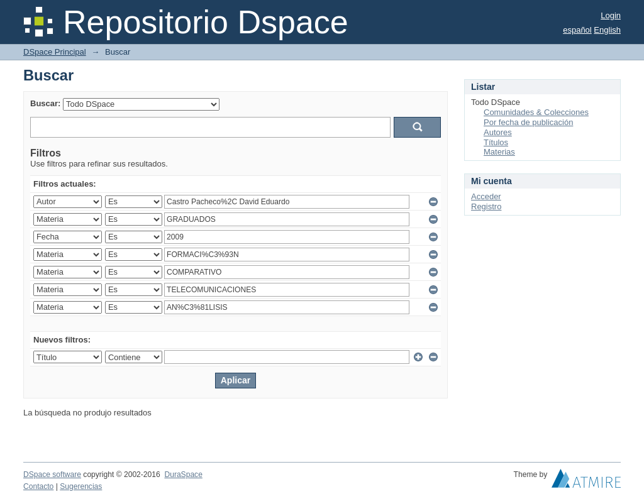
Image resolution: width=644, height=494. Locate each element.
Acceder (486, 196)
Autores (498, 132)
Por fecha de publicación (528, 122)
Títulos (496, 142)
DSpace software (52, 474)
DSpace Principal (54, 52)
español (577, 30)
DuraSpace (183, 474)
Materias (499, 151)
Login (611, 15)
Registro (486, 206)
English (607, 30)
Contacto (38, 486)
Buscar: (45, 103)
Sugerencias (81, 486)
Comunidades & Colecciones (536, 112)
